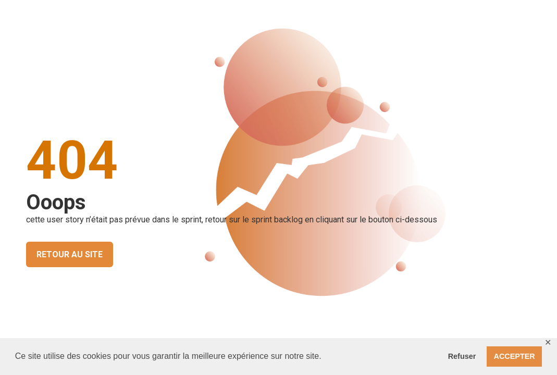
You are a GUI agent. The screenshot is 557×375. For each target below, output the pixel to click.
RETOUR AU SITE (69, 254)
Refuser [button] (462, 356)
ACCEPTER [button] (514, 356)
